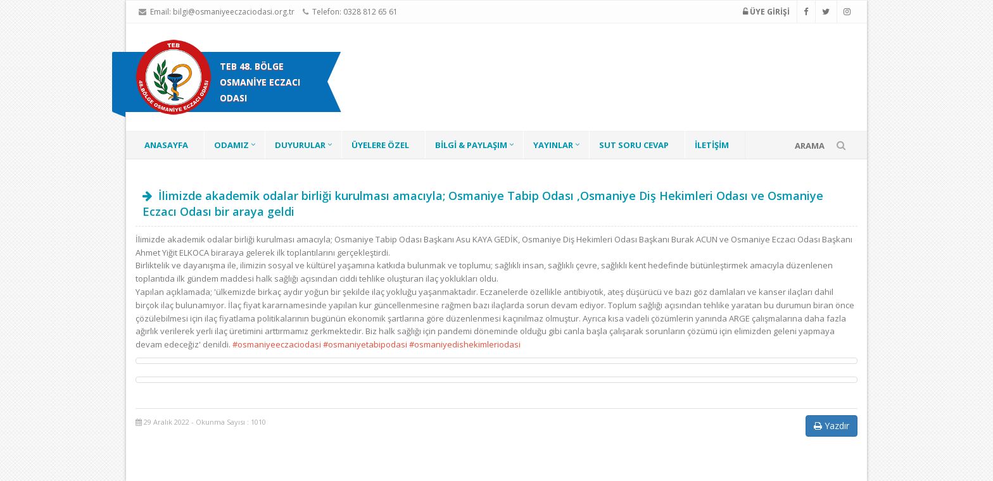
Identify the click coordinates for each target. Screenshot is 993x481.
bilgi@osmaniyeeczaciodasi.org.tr (233, 11)
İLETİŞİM (712, 145)
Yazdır (831, 426)
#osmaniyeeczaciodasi (276, 344)
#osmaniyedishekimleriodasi (465, 344)
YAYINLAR (553, 145)
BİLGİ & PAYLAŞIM (471, 145)
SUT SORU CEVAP (634, 145)
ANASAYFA (166, 145)
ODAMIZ (231, 145)
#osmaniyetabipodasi (365, 344)
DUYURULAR (300, 145)
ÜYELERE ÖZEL (380, 145)
